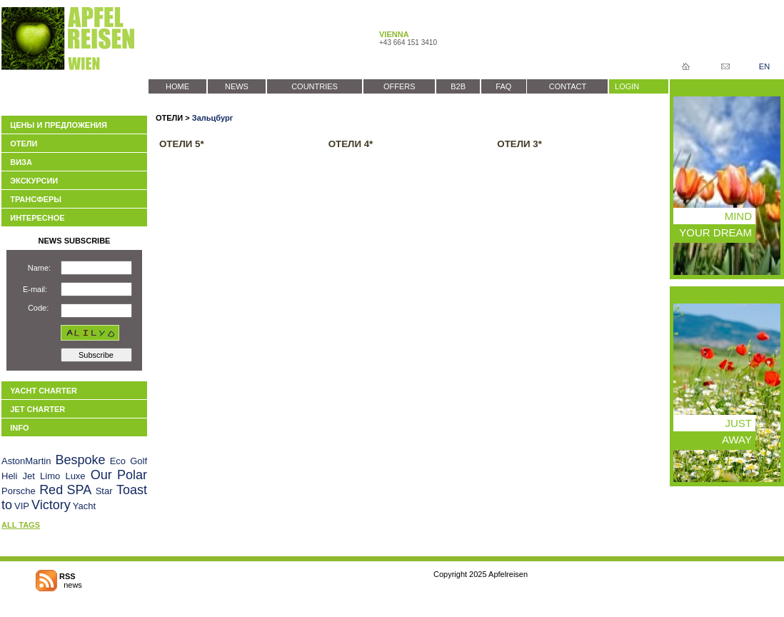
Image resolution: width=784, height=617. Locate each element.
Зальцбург (212, 118)
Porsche (18, 491)
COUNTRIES (314, 86)
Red (51, 490)
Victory (51, 505)
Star (104, 491)
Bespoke (80, 460)
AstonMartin (26, 461)
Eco (118, 461)
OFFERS (399, 86)
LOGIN (627, 86)
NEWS (236, 86)
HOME (177, 86)
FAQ (503, 86)
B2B (458, 86)
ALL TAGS (20, 525)
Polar (132, 475)
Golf (138, 461)
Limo (50, 476)
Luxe (75, 476)
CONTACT (567, 86)
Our (101, 475)
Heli (9, 476)
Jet (29, 476)
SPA (79, 490)
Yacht (84, 506)
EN (764, 66)
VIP (21, 506)
